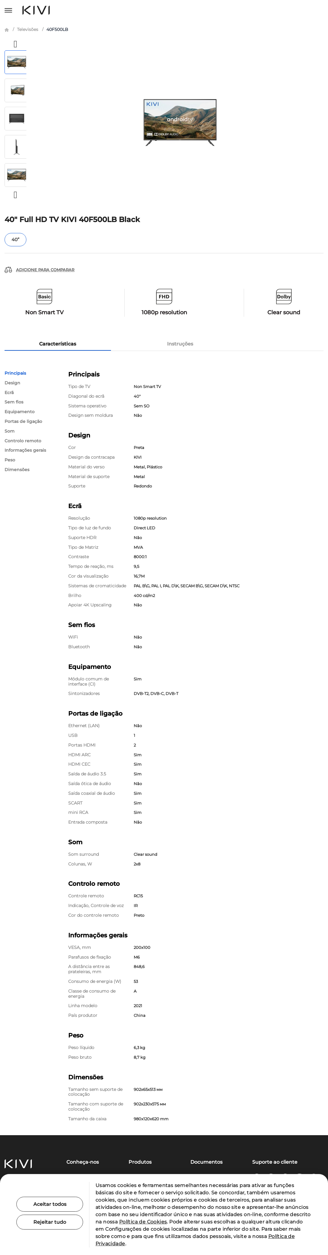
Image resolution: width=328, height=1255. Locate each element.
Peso (10, 460)
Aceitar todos (49, 1204)
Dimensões (17, 469)
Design (12, 383)
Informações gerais (25, 450)
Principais (15, 373)
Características (57, 344)
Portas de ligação (23, 421)
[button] (15, 44)
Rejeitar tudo (49, 1222)
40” (15, 239)
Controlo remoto (23, 441)
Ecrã (9, 392)
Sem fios (14, 402)
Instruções (180, 344)
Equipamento (20, 411)
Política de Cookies (143, 1222)
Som (10, 431)
